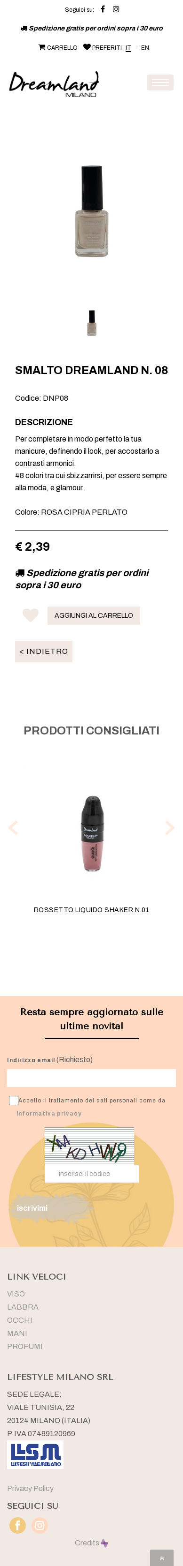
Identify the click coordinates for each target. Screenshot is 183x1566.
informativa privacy (49, 1113)
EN (145, 48)
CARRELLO (57, 48)
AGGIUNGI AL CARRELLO (94, 615)
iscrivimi (32, 1208)
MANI (17, 1333)
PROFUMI (25, 1346)
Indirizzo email (31, 1060)
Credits (91, 1543)
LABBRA (23, 1307)
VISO (16, 1294)
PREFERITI (101, 48)
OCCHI (19, 1320)
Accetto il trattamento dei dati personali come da (87, 1106)
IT (128, 48)
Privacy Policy (30, 1488)
